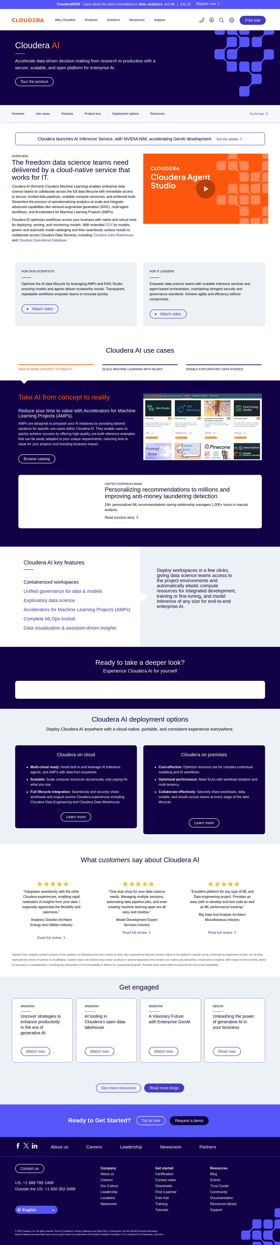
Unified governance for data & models (63, 591)
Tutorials (161, 1210)
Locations (108, 1198)
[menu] (211, 20)
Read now (227, 1051)
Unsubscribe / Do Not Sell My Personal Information (134, 1231)
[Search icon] (221, 21)
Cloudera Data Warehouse (113, 235)
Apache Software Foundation (107, 1234)
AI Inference (111, 767)
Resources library (223, 1204)
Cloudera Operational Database (43, 240)
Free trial (252, 20)
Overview (18, 113)
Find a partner (166, 1192)
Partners (207, 1146)
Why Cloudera (65, 20)
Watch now (35, 1051)
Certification (164, 1174)
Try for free (151, 1121)
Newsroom (170, 1146)
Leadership (131, 1146)
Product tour (93, 113)
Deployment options (125, 113)
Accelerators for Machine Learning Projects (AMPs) (77, 609)
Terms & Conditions (64, 1231)
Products (91, 20)
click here (158, 1234)
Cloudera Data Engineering (51, 802)
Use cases (43, 113)
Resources (137, 20)
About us (59, 1146)
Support (159, 20)
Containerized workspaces (51, 582)
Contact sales (165, 1180)
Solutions (113, 20)
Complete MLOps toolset (49, 618)
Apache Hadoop (23, 1234)
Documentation (221, 1198)
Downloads (163, 1186)
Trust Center (219, 1186)
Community (218, 1192)
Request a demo (189, 1121)
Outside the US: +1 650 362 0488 (45, 1189)
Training (161, 1204)
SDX (109, 225)
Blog (213, 1174)
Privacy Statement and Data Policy (91, 1231)
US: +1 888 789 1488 (34, 1182)
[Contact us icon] (201, 21)
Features (67, 113)
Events (215, 1180)
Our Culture (109, 1186)
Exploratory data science (49, 600)
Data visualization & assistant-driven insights (70, 628)
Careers (94, 1146)
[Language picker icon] (232, 21)
